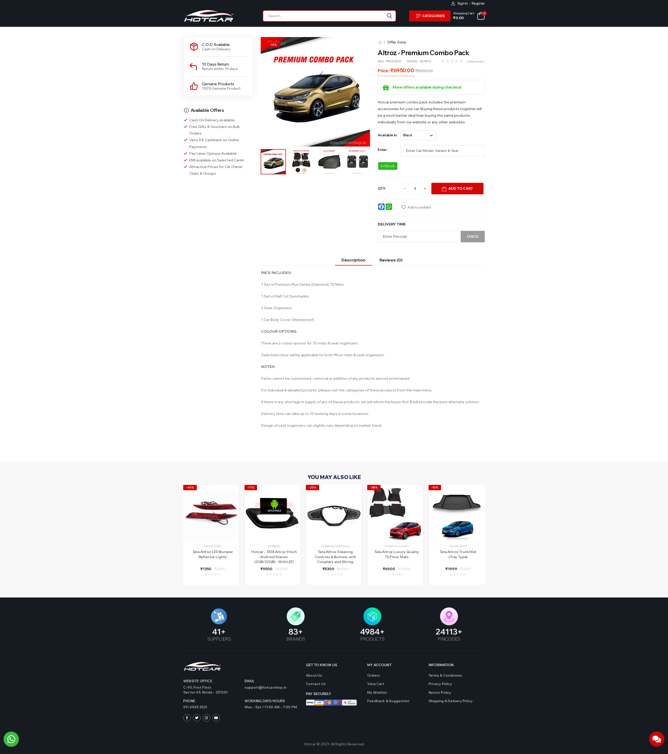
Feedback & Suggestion (388, 701)
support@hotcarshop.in (265, 687)
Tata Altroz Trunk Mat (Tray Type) (458, 554)
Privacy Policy (440, 684)
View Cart (375, 684)
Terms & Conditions (445, 675)
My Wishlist (377, 692)
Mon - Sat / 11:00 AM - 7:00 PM (271, 707)
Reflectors (212, 546)
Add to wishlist (419, 207)
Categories (430, 16)
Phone (189, 701)
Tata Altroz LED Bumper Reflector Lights (212, 554)
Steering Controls (335, 546)
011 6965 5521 (195, 707)
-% (273, 44)
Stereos (274, 546)
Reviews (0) (390, 259)
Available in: (387, 135)
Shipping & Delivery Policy (451, 701)
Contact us (316, 684)
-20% (312, 487)
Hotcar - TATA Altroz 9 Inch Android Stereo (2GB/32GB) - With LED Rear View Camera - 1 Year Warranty (273, 561)
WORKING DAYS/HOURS (265, 701)
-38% (374, 487)
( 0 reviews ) (476, 61)
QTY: (382, 188)
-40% (190, 487)
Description (353, 259)
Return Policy (440, 692)
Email (250, 681)
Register (478, 3)
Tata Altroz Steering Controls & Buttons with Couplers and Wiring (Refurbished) (335, 559)
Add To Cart (460, 188)
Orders (373, 675)
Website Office (197, 681)
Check (473, 236)
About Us (314, 675)
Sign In (459, 3)
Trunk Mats (458, 546)
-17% (250, 487)
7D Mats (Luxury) (396, 546)
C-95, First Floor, (211, 690)
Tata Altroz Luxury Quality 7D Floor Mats (396, 554)
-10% (434, 487)
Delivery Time (392, 224)
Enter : (383, 149)
